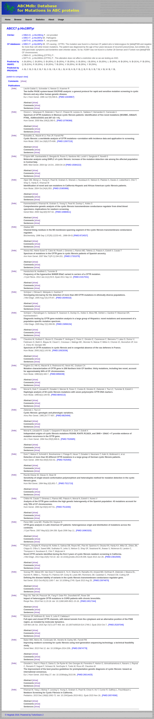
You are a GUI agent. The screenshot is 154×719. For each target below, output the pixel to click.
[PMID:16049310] (63, 298)
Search (28, 19)
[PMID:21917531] (81, 277)
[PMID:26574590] (109, 695)
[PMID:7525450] (64, 460)
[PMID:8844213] (58, 395)
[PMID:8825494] (63, 415)
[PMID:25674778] (79, 648)
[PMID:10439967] (66, 97)
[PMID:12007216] (65, 141)
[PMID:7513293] (63, 507)
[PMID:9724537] (81, 235)
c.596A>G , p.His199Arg (33, 35)
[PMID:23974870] (101, 580)
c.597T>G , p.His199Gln (33, 41)
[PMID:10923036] (60, 350)
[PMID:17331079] (72, 256)
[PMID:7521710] (66, 483)
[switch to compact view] (17, 77)
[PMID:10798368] (64, 120)
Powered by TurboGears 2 (32, 715)
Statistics (40, 19)
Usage (61, 19)
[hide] (14, 88)
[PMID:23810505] (113, 557)
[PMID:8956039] (57, 374)
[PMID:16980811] (63, 212)
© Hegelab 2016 (12, 715)
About (51, 19)
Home (7, 19)
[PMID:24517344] (88, 601)
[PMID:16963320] (83, 530)
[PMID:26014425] (84, 675)
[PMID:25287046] (116, 625)
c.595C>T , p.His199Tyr (32, 38)
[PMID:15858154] (64, 324)
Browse (17, 19)
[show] (23, 81)
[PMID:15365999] (60, 188)
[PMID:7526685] (68, 439)
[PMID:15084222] (73, 165)
